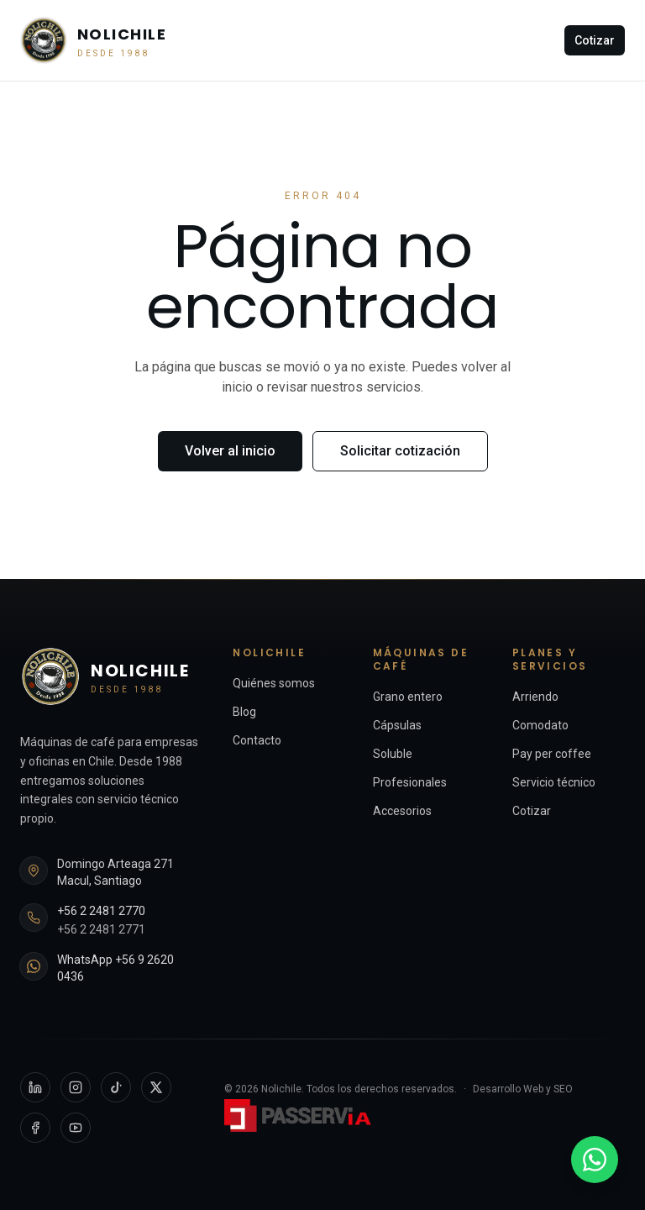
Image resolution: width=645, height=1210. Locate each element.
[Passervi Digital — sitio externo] (299, 1115)
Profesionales (410, 782)
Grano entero (408, 696)
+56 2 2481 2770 (101, 911)
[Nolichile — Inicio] (93, 40)
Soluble (392, 753)
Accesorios (402, 811)
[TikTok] (116, 1087)
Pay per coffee (551, 753)
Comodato (540, 725)
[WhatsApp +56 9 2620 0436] (594, 1159)
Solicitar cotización (400, 451)
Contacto (257, 740)
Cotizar (594, 40)
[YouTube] (75, 1128)
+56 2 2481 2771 (101, 929)
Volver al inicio (230, 451)
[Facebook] (35, 1128)
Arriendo (535, 696)
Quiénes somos (274, 683)
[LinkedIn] (35, 1087)
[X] (156, 1087)
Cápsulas (397, 725)
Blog (244, 711)
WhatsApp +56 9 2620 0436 (115, 968)
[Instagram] (75, 1087)
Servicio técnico (553, 782)
